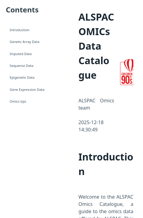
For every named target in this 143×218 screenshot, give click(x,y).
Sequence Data (21, 65)
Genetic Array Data (25, 41)
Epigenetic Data (22, 77)
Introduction (20, 30)
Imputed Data (21, 53)
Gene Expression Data (27, 89)
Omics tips (18, 101)
